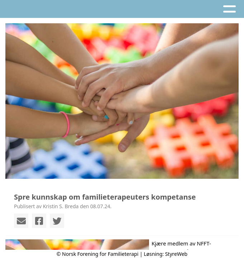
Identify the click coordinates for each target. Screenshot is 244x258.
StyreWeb (176, 253)
